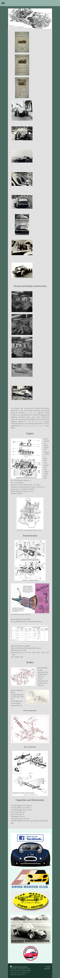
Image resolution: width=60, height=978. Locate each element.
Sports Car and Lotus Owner (33, 426)
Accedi (48, 966)
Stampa (14, 967)
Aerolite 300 (31, 413)
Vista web (47, 968)
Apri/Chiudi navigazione (30, 3)
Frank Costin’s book (35, 421)
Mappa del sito (23, 967)
